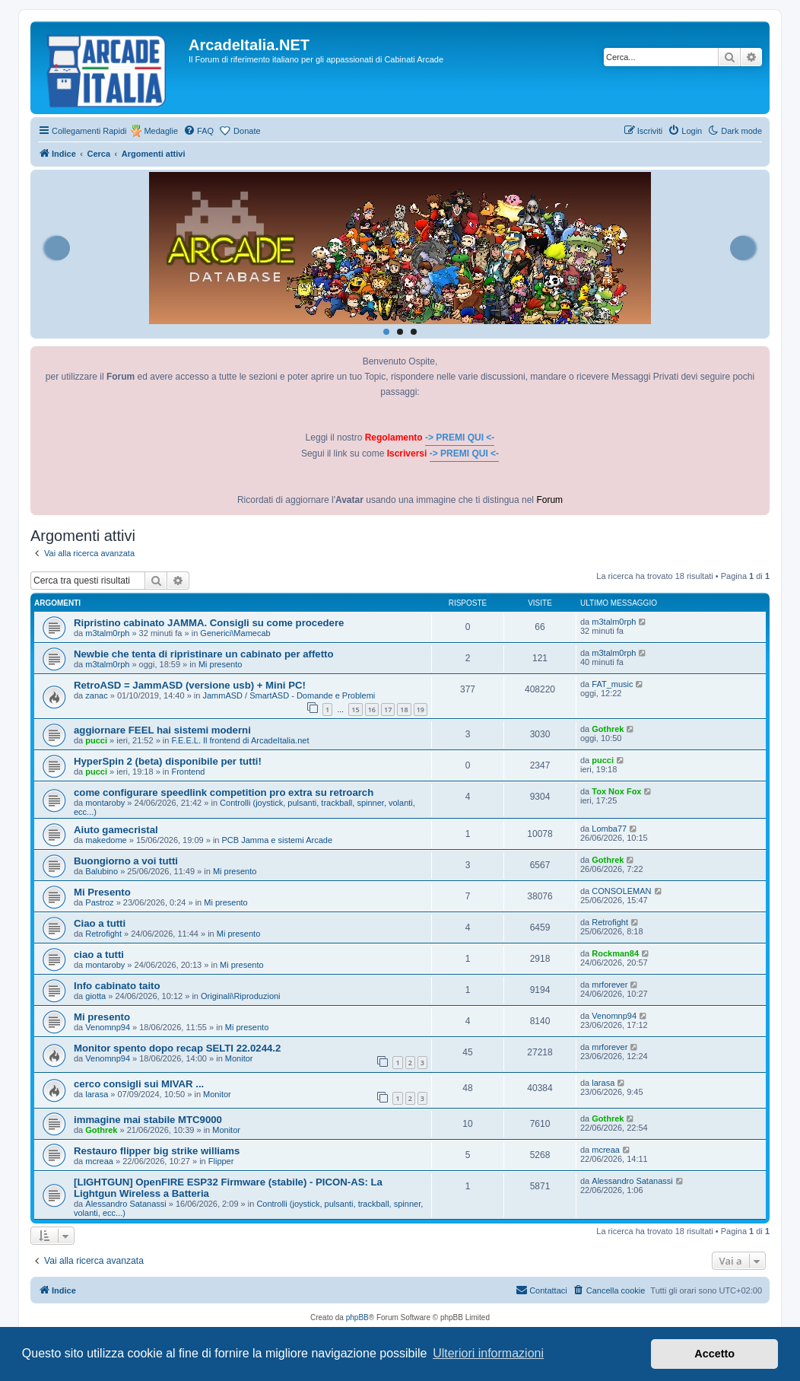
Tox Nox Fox (616, 791)
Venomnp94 (107, 1027)
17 (388, 709)
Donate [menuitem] (246, 130)
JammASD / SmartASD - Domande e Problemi (288, 695)
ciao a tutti (99, 954)
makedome (105, 840)
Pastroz (99, 902)
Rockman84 (615, 953)
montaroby (105, 802)
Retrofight (103, 933)
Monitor (239, 1058)
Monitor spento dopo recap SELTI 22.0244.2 (177, 1048)
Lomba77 (609, 828)
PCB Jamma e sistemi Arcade (277, 840)
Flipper (221, 1161)
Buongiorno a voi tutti (126, 861)
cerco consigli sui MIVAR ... (139, 1084)
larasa (96, 1094)
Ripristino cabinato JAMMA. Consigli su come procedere (209, 622)
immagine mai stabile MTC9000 (148, 1119)
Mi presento (220, 664)
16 (372, 709)
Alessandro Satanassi (125, 1203)
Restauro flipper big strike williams (157, 1151)
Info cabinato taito (117, 985)
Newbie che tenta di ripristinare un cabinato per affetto (203, 654)
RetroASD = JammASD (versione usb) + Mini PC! (190, 685)
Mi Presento (102, 892)
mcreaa (99, 1161)
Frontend (188, 771)
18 (404, 709)
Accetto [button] (714, 1354)
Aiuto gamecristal (116, 829)
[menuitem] (198, 131)
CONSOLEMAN (621, 891)
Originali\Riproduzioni (241, 996)
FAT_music (612, 684)
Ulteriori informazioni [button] (488, 1353)
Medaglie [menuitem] (161, 130)
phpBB (357, 1317)
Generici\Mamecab (235, 633)
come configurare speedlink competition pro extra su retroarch (223, 792)
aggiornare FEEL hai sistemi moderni (162, 730)
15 (355, 709)
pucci (96, 740)
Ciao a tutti (99, 923)
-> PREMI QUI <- (459, 437)
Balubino (101, 871)
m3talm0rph (107, 633)
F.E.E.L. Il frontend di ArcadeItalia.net (240, 740)
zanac (96, 695)
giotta (95, 996)
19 (420, 709)
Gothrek (608, 728)
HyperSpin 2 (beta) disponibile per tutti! (168, 761)
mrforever (609, 984)
